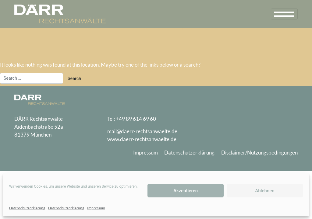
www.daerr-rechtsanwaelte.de (141, 139)
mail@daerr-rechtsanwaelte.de (142, 131)
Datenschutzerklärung (27, 208)
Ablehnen (264, 190)
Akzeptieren (185, 190)
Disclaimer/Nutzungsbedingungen (259, 152)
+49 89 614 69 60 (136, 119)
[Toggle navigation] (284, 14)
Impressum (96, 208)
